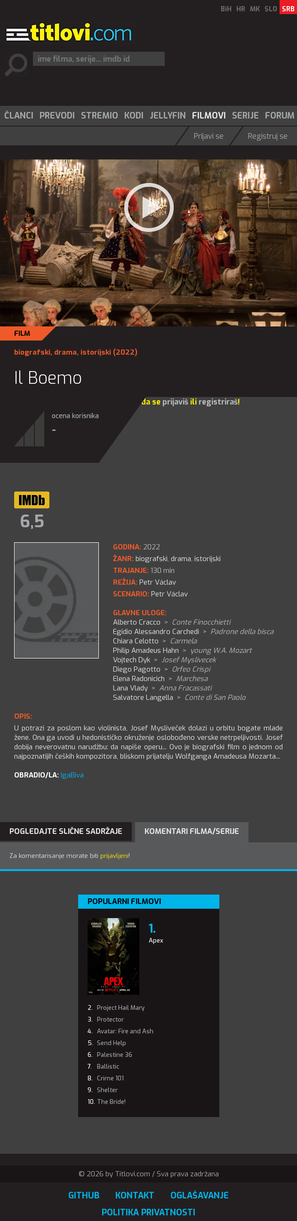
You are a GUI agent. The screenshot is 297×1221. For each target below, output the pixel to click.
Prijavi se (209, 136)
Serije (245, 115)
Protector (110, 1019)
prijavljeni (114, 856)
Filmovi (209, 115)
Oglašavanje (199, 1195)
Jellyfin (168, 115)
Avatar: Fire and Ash (125, 1031)
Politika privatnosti (148, 1212)
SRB (288, 9)
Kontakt (134, 1195)
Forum (280, 115)
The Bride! (111, 1102)
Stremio (99, 115)
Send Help (111, 1043)
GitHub (83, 1195)
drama (65, 352)
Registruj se (268, 136)
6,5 (32, 521)
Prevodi (57, 115)
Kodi (134, 115)
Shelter (107, 1090)
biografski (32, 352)
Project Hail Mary (120, 1008)
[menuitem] (18, 116)
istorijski (95, 352)
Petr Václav (169, 594)
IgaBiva (72, 775)
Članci (18, 115)
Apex (156, 940)
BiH (226, 9)
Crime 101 (110, 1078)
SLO (271, 9)
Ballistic (108, 1066)
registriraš (218, 402)
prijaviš (175, 402)
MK (255, 9)
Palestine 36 (114, 1055)
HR (240, 9)
